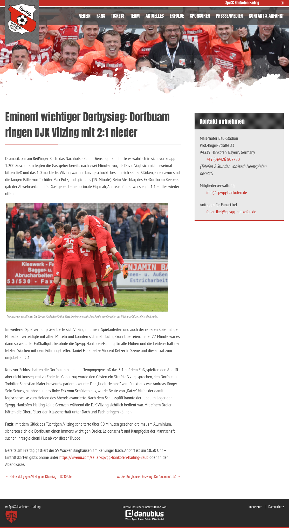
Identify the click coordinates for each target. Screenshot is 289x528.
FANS (101, 15)
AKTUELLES (155, 15)
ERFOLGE (177, 15)
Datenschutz (276, 506)
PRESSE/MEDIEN (229, 15)
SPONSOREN (200, 15)
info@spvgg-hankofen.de (226, 192)
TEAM (135, 15)
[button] (11, 516)
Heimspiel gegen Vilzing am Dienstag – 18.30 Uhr (38, 476)
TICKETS (117, 15)
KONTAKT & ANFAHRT (266, 15)
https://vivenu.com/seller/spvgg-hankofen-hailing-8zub (103, 457)
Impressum (255, 506)
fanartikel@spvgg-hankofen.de (231, 212)
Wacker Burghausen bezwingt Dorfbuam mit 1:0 (149, 476)
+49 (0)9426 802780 (223, 159)
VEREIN (85, 15)
